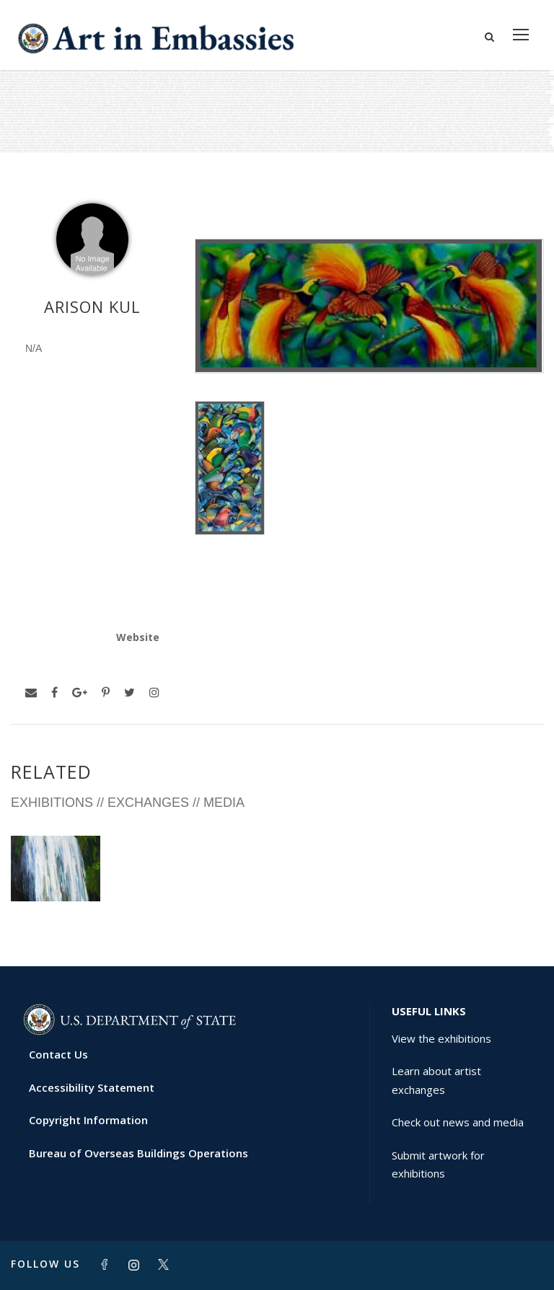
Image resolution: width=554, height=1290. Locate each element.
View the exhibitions (441, 1038)
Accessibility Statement (91, 1087)
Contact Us (58, 1054)
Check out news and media (458, 1122)
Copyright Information (88, 1120)
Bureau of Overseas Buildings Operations (138, 1153)
